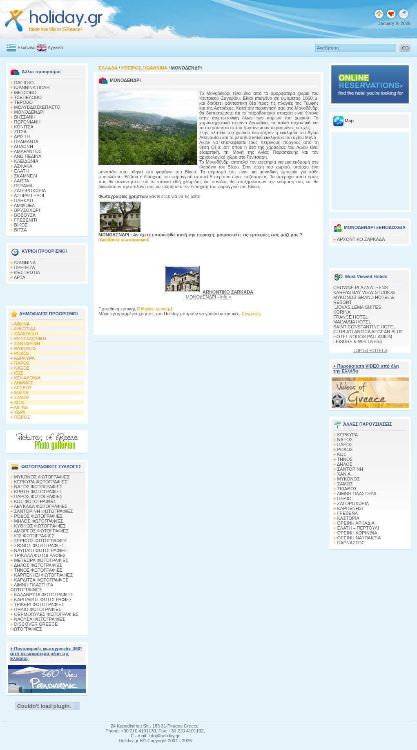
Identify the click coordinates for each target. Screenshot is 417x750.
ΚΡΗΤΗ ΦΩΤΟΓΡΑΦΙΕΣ (38, 491)
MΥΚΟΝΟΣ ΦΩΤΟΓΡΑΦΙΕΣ (42, 476)
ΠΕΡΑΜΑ (23, 185)
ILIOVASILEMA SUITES (357, 307)
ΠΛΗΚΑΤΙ (23, 200)
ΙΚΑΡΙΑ (21, 392)
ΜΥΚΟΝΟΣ (25, 348)
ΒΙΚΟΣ (21, 224)
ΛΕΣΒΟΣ (23, 387)
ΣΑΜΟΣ (22, 397)
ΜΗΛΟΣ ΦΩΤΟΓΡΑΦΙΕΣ (38, 521)
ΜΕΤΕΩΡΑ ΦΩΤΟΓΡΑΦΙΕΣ (41, 560)
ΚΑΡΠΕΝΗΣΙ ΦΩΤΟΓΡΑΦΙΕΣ (43, 575)
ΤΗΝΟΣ (344, 459)
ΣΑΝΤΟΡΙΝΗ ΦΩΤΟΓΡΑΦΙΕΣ (43, 511)
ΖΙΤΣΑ (20, 131)
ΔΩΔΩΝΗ (23, 146)
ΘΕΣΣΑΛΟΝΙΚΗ (30, 338)
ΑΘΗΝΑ (22, 323)
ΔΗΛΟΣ (344, 464)
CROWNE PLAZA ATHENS (360, 287)
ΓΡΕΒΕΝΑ (347, 513)
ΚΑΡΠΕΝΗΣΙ (350, 508)
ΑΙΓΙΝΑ (21, 407)
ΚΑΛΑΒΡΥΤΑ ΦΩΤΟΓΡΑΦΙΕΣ (44, 594)
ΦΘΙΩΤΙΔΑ (25, 328)
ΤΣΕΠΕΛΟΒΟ (28, 97)
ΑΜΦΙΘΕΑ (24, 205)
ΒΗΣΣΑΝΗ (25, 117)
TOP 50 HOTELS (370, 350)
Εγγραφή (251, 313)
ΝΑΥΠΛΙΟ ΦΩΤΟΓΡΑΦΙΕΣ (40, 550)
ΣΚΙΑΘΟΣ (347, 488)
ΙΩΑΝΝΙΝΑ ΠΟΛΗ (32, 87)
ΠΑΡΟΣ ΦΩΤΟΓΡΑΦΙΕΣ (38, 496)
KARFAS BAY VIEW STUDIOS (364, 292)
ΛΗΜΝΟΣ (23, 382)
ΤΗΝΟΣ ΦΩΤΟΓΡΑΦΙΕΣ (38, 570)
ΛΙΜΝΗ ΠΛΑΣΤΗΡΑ (356, 493)
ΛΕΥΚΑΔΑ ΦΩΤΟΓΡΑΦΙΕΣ (40, 506)
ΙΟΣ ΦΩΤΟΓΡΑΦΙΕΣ (34, 535)
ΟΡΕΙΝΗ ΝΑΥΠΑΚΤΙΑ (359, 537)
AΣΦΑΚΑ (23, 166)
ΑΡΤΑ (19, 277)
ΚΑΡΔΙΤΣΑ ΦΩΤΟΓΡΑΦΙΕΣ (41, 579)
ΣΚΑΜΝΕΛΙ (25, 175)
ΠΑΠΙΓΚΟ (24, 82)
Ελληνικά (27, 47)
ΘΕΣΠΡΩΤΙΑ (27, 272)
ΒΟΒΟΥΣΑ (25, 215)
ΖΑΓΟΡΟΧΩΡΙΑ (30, 190)
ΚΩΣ (18, 373)
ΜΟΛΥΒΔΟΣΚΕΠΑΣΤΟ (37, 107)
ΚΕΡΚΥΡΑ (24, 358)
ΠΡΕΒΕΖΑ (24, 267)
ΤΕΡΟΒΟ (23, 102)
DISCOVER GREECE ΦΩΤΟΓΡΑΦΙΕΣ (34, 626)
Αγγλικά (55, 47)
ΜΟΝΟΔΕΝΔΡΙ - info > (219, 294)
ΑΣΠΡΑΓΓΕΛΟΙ (29, 195)
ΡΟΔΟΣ (22, 353)
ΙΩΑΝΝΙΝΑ (25, 262)
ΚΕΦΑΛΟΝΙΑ (27, 377)
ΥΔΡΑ (19, 412)
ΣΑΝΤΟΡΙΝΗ (27, 343)
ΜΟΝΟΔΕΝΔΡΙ (29, 112)
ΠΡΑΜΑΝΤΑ (26, 141)
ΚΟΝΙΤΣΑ (23, 126)
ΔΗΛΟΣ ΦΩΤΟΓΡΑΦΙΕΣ (38, 565)
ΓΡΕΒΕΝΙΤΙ (25, 220)
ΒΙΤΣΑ (20, 229)
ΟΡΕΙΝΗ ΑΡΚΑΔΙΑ (356, 523)
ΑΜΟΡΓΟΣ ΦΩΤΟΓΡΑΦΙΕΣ (41, 530)
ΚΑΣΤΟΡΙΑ (348, 518)
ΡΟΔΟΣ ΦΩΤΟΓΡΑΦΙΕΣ (38, 516)
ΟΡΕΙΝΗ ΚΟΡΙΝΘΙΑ (357, 532)
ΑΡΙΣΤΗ (22, 136)
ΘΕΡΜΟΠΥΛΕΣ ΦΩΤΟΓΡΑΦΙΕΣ (46, 614)
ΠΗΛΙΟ (344, 498)
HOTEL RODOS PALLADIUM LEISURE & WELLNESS (362, 339)
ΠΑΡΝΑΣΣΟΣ (351, 542)
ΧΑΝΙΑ (344, 474)
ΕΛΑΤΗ (21, 170)
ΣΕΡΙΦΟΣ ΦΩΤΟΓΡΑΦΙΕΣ (40, 540)
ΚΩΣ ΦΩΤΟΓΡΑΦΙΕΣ (35, 501)
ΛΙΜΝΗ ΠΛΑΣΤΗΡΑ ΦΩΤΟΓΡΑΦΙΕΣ (31, 587)
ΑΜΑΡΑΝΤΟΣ (28, 151)
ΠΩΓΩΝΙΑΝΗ (27, 121)
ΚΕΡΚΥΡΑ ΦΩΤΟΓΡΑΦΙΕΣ (41, 481)
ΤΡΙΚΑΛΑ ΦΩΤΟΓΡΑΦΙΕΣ (40, 555)
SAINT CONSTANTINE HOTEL (364, 326)
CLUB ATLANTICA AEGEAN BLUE (368, 331)
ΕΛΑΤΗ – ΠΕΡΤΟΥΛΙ (358, 527)
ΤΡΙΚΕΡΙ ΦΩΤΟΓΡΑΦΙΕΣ (39, 604)
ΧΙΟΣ (19, 402)
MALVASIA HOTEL (352, 321)
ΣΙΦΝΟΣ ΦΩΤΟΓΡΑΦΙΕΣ (39, 545)
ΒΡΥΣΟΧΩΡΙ (27, 210)
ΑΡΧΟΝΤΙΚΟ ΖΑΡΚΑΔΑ (361, 239)
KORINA (341, 312)
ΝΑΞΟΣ (22, 368)
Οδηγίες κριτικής (154, 308)
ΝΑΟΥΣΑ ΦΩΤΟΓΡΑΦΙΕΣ (39, 619)
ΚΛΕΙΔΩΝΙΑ (26, 161)
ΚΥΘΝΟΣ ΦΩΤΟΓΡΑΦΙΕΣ (40, 525)
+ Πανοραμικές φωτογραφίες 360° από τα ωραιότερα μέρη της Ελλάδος (46, 653)
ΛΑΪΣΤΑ (21, 180)
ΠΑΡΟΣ (22, 363)
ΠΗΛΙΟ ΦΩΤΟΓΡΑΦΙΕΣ (38, 609)
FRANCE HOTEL (350, 316)
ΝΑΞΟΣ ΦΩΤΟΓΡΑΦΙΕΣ (38, 486)
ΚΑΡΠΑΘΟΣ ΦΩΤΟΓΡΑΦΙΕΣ (43, 599)
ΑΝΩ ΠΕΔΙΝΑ (28, 156)
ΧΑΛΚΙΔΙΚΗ (26, 333)
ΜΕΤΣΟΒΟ (25, 92)
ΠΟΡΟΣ (22, 417)
